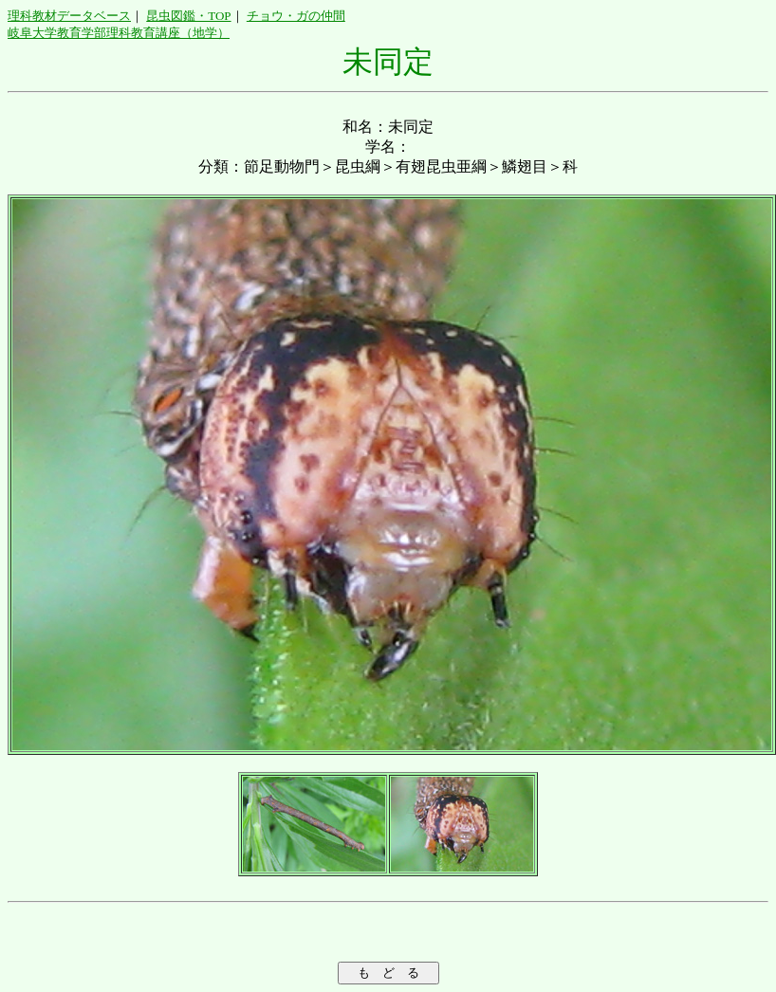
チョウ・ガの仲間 (296, 16)
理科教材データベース (69, 16)
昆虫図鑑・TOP (188, 16)
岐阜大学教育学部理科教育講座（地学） (119, 33)
